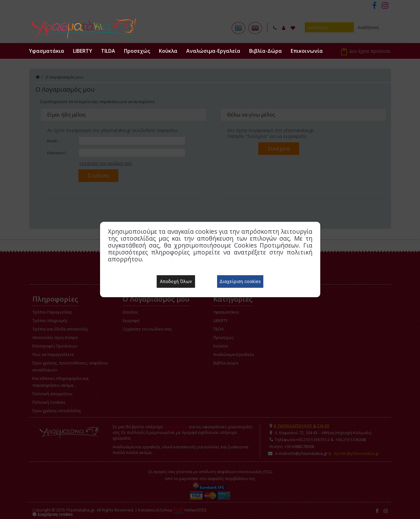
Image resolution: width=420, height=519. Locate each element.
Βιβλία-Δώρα (265, 50)
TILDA (108, 50)
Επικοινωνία (307, 50)
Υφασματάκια (46, 50)
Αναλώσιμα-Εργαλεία (213, 50)
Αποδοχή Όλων (176, 281)
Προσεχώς (137, 50)
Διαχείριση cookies (240, 281)
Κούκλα (168, 50)
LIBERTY (82, 50)
